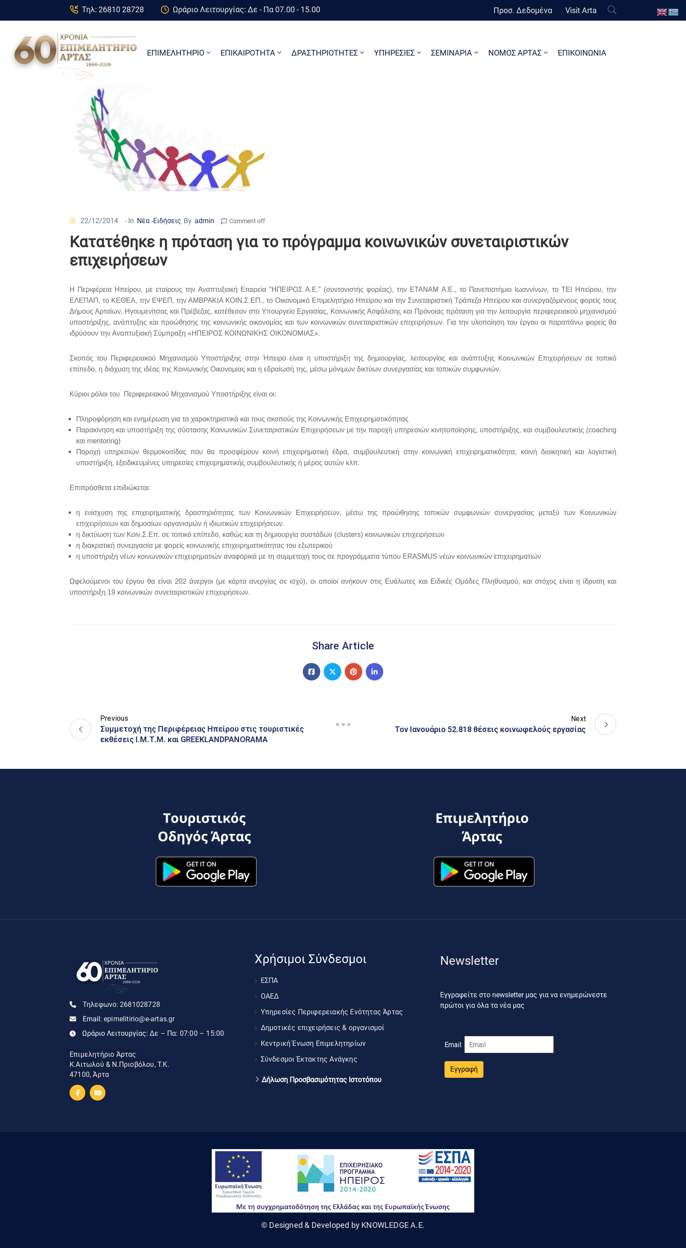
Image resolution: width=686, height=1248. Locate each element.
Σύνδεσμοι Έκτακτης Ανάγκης (309, 1059)
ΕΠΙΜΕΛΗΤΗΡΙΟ (179, 52)
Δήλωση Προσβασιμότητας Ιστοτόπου (322, 1079)
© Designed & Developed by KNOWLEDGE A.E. (343, 1225)
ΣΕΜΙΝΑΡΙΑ (455, 52)
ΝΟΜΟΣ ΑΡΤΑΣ (519, 52)
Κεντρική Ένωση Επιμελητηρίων (313, 1043)
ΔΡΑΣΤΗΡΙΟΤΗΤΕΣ (328, 52)
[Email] (509, 1044)
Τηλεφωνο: (121, 1004)
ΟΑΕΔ (270, 996)
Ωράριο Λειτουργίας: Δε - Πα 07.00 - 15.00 (246, 9)
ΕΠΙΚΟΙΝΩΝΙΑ (582, 52)
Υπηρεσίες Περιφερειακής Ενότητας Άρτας (332, 1012)
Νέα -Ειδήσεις (159, 221)
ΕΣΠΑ (269, 980)
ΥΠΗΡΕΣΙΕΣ (398, 52)
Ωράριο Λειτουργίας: (153, 1033)
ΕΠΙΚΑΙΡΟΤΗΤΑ (251, 52)
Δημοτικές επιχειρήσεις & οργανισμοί (323, 1028)
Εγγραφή (464, 1069)
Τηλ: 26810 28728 (113, 9)
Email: (129, 1019)
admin (204, 221)
